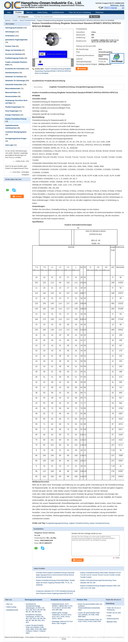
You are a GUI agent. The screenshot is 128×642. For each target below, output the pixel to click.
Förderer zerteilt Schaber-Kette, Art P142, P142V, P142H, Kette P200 (90, 620)
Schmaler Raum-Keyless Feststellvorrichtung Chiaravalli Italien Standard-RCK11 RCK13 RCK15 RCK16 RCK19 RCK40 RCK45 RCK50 (55, 575)
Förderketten (10, 36)
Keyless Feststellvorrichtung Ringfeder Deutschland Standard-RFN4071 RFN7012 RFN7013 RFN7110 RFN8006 (53, 71)
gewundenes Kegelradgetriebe (16, 40)
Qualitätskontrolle (58, 12)
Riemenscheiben (11, 96)
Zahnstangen (10, 32)
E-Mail (109, 616)
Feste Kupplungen (12, 111)
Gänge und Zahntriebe (13, 50)
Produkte (18, 12)
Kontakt (83, 69)
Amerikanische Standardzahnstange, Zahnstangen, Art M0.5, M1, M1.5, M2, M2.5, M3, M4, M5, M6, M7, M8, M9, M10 (36, 608)
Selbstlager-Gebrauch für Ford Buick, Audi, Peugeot (62, 622)
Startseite (7, 20)
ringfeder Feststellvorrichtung (79, 523)
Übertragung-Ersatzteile (14, 28)
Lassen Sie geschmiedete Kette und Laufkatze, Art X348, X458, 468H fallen (89, 615)
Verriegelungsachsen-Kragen (15, 138)
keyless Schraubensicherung (99, 523)
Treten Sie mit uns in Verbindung (80, 12)
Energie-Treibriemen (12, 115)
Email (122, 5)
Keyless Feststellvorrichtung (27, 20)
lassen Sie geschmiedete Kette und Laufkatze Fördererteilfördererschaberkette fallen (90, 607)
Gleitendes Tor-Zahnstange (15, 80)
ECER (64, 639)
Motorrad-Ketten (11, 92)
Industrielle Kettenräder (14, 84)
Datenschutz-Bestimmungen (14, 637)
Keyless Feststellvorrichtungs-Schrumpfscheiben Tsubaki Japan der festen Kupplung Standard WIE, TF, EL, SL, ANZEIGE (55, 582)
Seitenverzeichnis (113, 619)
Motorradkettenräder (12, 88)
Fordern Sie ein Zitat (114, 613)
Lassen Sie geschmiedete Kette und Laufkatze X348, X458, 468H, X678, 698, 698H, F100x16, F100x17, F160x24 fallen (36, 629)
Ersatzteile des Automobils (15, 69)
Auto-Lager (9, 145)
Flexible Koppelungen (13, 107)
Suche (95, 17)
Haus (9, 12)
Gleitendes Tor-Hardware (14, 77)
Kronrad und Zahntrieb (13, 54)
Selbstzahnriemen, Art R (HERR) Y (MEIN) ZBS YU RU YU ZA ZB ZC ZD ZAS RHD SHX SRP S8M (62, 607)
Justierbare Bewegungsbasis (15, 132)
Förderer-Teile (10, 46)
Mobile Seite (112, 622)
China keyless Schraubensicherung (37, 637)
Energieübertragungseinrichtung (57, 523)
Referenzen (114, 5)
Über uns (29, 12)
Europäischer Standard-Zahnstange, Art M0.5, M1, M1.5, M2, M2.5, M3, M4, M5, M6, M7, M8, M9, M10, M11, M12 (36, 618)
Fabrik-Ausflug (42, 12)
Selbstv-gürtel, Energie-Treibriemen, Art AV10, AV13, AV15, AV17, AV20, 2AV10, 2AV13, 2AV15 (62, 615)
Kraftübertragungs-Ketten (14, 58)
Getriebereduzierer (12, 73)
